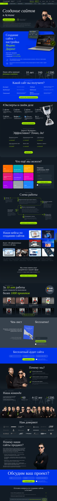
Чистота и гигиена (44, 259)
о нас (40, 1)
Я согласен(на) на (40, 184)
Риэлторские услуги (6, 260)
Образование (10, 260)
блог (49, 1)
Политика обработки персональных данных (35, 499)
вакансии (43, 1)
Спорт (38, 258)
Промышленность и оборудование (10, 258)
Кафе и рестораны (6, 259)
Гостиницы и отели (49, 259)
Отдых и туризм (28, 259)
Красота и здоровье (42, 258)
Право (21, 259)
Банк (4, 258)
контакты (53, 1)
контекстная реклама (28, 3)
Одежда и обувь (51, 260)
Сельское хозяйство (16, 260)
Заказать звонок (32, 1)
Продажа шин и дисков (34, 259)
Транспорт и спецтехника (48, 258)
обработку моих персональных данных (47, 184)
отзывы (47, 1)
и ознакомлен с (43, 344)
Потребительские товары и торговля (26, 258)
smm (39, 3)
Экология (39, 259)
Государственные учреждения (15, 259)
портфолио (5, 3)
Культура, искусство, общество (36, 260)
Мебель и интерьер (30, 260)
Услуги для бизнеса (33, 258)
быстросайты (20, 3)
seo (35, 3)
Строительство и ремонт (18, 258)
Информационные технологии (45, 260)
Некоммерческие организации (22, 260)
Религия (10, 259)
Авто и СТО (24, 259)
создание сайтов (13, 3)
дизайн (44, 3)
